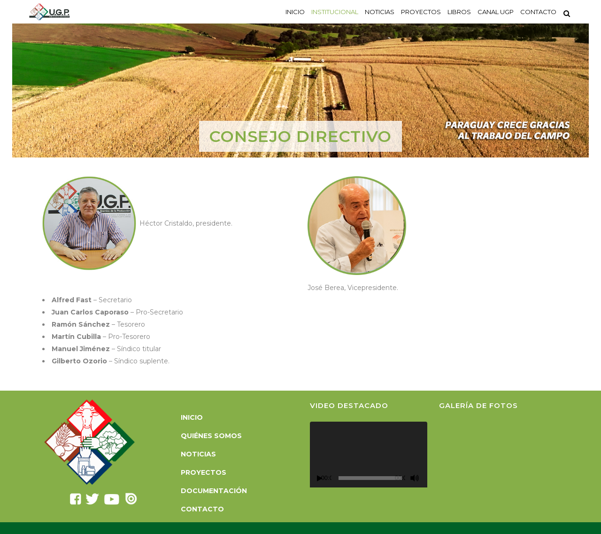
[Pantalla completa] (426, 478)
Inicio (192, 417)
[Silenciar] (414, 478)
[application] (368, 455)
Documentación (214, 491)
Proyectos (203, 472)
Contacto (202, 509)
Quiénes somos (211, 436)
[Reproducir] (320, 478)
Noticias (198, 454)
